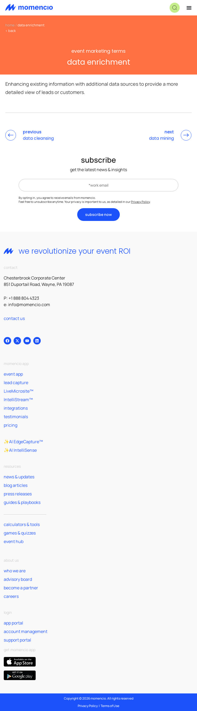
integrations (16, 408)
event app (13, 374)
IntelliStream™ (18, 399)
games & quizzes (20, 533)
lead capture (16, 382)
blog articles (15, 485)
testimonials (16, 417)
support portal (17, 640)
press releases (18, 494)
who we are (15, 571)
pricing (10, 425)
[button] (175, 8)
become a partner (21, 588)
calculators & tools (22, 524)
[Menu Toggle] (189, 7)
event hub (13, 541)
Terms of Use (110, 706)
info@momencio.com (29, 304)
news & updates (19, 477)
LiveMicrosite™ (18, 391)
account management (25, 631)
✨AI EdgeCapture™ (23, 442)
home (10, 25)
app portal (13, 623)
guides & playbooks (22, 502)
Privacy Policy (140, 202)
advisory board (18, 579)
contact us (14, 318)
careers (11, 596)
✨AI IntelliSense (20, 450)
